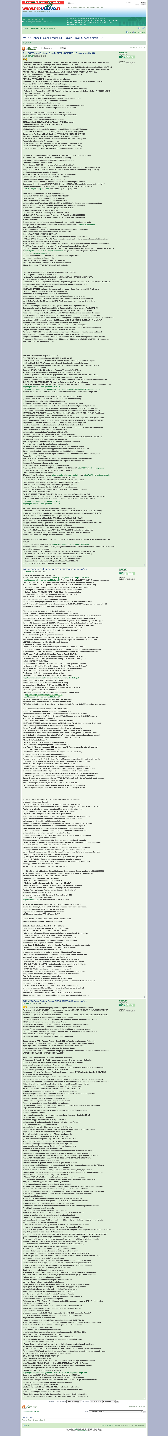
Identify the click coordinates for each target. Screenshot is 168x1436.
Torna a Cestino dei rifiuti (31, 1411)
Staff (102, 1425)
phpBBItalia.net (82, 1430)
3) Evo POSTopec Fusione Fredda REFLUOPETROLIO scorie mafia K (55, 1001)
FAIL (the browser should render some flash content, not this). (85, 7)
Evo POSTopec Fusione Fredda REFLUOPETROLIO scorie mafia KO (62, 37)
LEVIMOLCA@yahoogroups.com (36, 189)
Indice (27, 28)
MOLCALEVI (30, 56)
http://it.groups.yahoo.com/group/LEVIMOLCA (41, 387)
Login (143, 32)
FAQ (129, 32)
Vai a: (86, 1412)
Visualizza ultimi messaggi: (65, 1401)
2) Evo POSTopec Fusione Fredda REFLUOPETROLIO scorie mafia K (55, 569)
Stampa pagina (139, 28)
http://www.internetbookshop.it (66, 678)
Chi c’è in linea (27, 1417)
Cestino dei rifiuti (49, 28)
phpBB (76, 1429)
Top (144, 565)
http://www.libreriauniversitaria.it (65, 475)
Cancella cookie (111, 1425)
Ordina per (92, 1401)
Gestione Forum (36, 28)
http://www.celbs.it (30, 900)
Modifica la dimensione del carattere (143, 28)
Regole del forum (28, 43)
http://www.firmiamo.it (86, 225)
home (71, 4)
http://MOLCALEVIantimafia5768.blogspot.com (80, 389)
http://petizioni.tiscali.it (34, 251)
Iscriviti (136, 32)
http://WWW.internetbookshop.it (96, 475)
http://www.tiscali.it (55, 251)
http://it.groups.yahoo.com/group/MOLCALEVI (41, 389)
